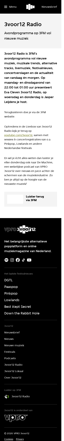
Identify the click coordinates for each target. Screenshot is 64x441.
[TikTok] (23, 260)
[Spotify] (6, 260)
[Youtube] (29, 260)
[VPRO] (16, 418)
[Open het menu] (10, 7)
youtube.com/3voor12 (18, 135)
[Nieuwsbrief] (49, 7)
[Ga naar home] (31, 6)
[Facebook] (18, 260)
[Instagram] (12, 260)
